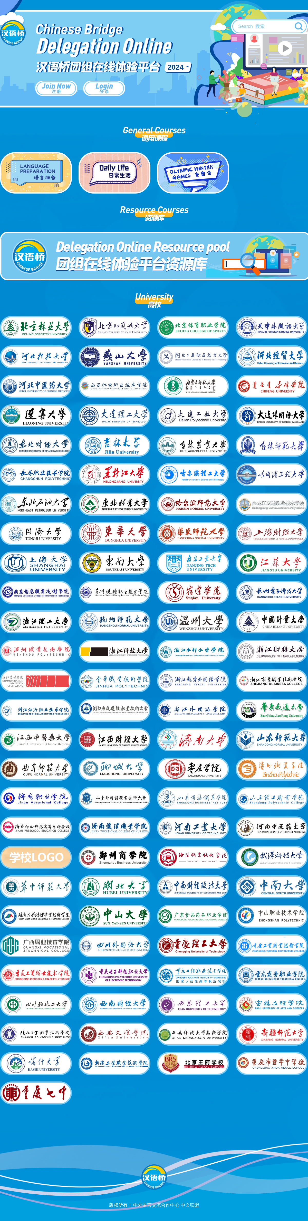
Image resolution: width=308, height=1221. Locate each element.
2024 (176, 67)
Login (104, 87)
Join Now (56, 87)
